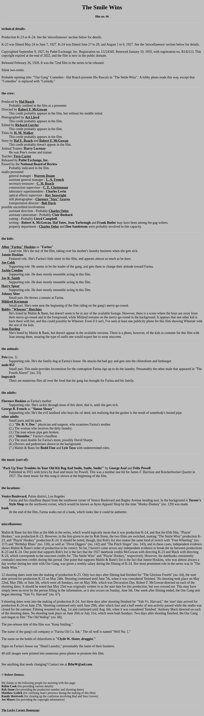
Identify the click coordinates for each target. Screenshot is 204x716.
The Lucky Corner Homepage (20, 710)
